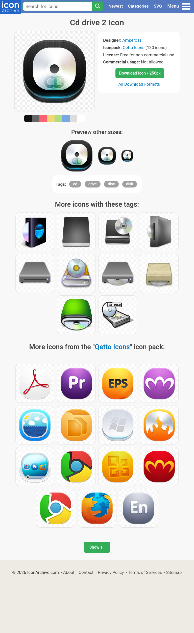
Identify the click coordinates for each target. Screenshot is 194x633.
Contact (86, 572)
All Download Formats (139, 84)
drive (92, 184)
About (69, 572)
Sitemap (174, 572)
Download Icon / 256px (139, 73)
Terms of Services (145, 572)
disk (129, 184)
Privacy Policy (111, 572)
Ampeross (131, 40)
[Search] (97, 6)
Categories (138, 6)
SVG (158, 6)
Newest (115, 6)
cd (75, 184)
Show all (97, 547)
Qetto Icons (133, 47)
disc (111, 184)
